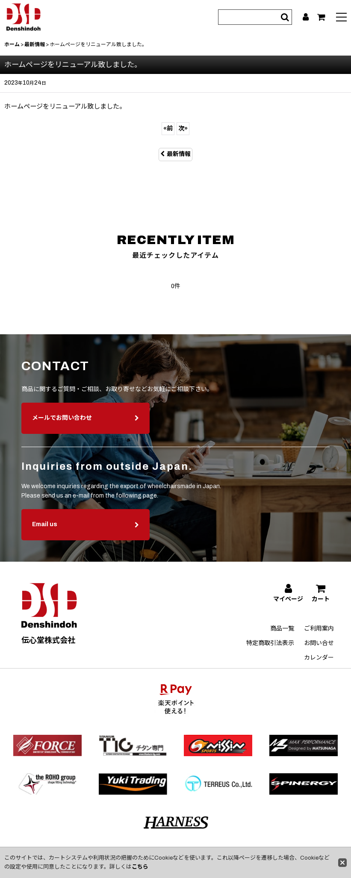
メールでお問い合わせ (85, 432)
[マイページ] (306, 17)
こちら (140, 867)
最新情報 (175, 154)
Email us (85, 538)
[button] (341, 18)
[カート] (321, 17)
